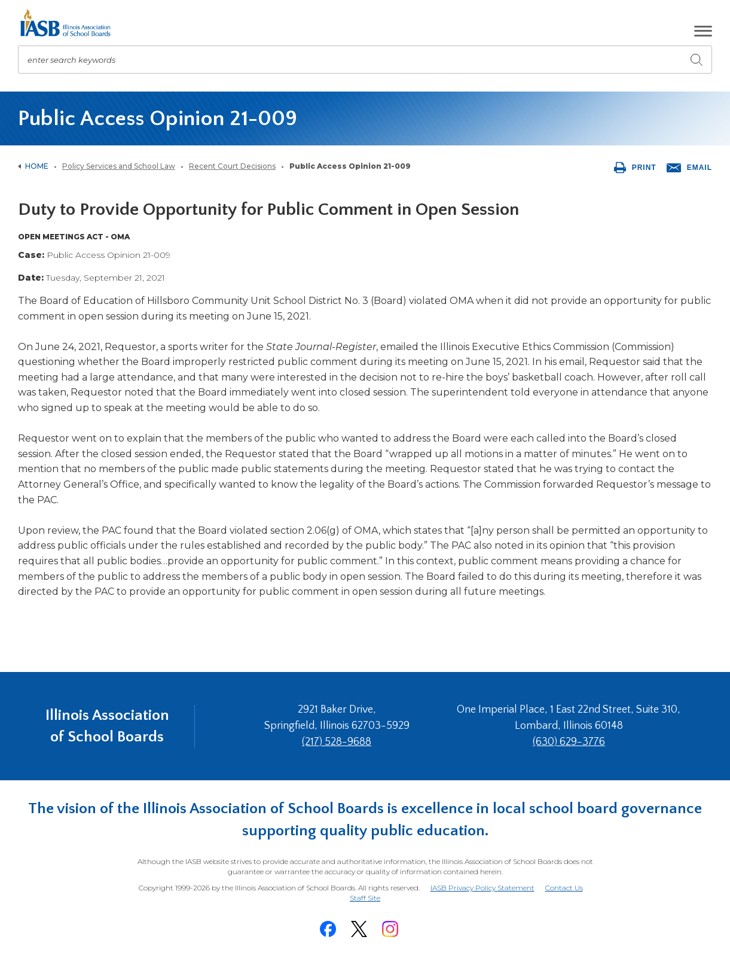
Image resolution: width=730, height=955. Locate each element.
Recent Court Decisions (232, 166)
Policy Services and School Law (118, 166)
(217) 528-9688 (336, 742)
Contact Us (564, 887)
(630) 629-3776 (569, 742)
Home (36, 166)
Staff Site (365, 898)
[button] (703, 31)
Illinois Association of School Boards (107, 726)
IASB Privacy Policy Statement (482, 887)
